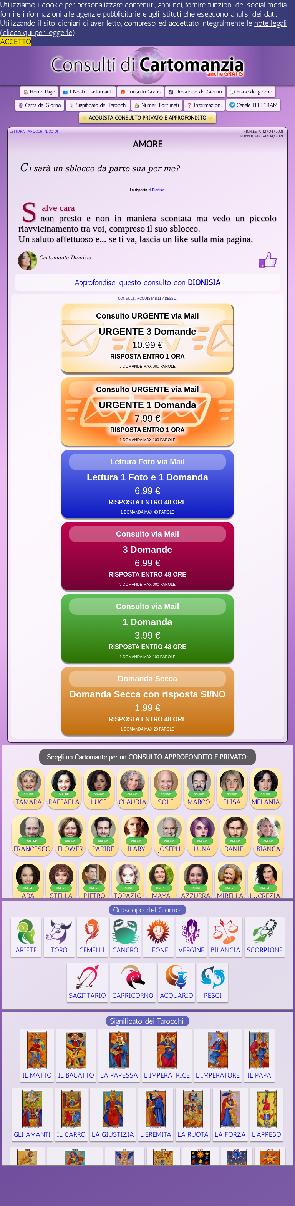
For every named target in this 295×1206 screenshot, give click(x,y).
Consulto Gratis (140, 91)
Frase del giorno (251, 91)
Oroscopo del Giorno (195, 91)
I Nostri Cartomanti (88, 91)
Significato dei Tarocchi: (147, 1021)
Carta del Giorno (39, 105)
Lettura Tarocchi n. (34, 131)
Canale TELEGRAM (253, 105)
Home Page (39, 91)
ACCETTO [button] (15, 41)
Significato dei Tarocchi (98, 105)
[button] (147, 338)
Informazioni (204, 105)
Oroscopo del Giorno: (147, 909)
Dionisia (158, 190)
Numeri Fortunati (156, 105)
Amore (147, 144)
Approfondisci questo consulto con (147, 282)
